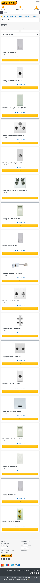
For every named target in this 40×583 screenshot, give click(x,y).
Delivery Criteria (4, 547)
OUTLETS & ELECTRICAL (16, 16)
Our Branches (4, 545)
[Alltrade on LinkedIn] (6, 559)
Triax (32, 16)
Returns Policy (4, 552)
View (20, 60)
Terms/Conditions (25, 548)
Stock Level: (4, 29)
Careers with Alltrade (26, 545)
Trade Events (24, 543)
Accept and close (32, 579)
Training (2, 548)
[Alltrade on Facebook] (4, 559)
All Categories (6, 16)
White (35, 16)
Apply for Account (5, 543)
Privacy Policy (24, 547)
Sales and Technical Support (7, 550)
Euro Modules (26, 16)
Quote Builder (24, 550)
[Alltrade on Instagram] (9, 559)
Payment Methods (25, 541)
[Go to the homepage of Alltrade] (9, 3)
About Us (3, 541)
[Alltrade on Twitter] (1, 559)
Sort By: (22, 29)
